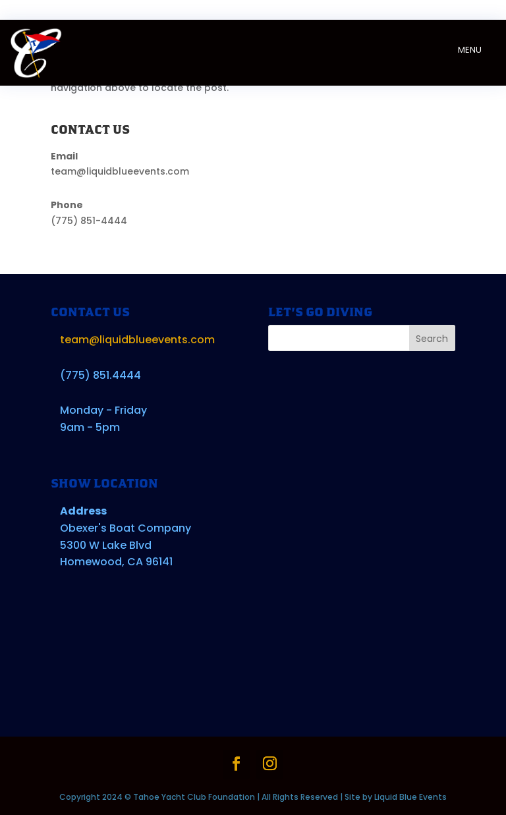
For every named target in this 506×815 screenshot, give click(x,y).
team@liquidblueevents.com (120, 171)
